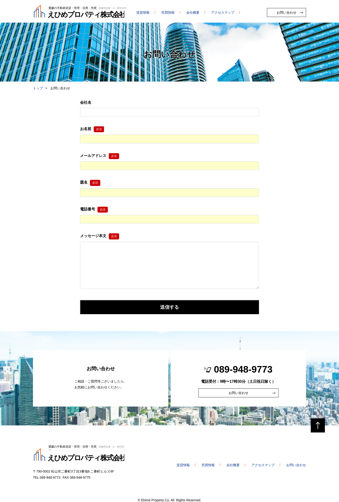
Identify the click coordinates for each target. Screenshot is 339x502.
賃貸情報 (142, 12)
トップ (38, 88)
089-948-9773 (243, 369)
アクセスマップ (222, 12)
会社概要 (192, 12)
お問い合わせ (286, 12)
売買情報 (167, 12)
